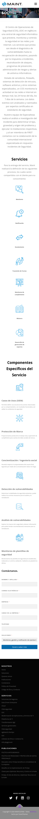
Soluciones (7, 635)
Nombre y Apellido (10, 579)
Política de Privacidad (9, 686)
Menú (35, 4)
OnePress (33, 812)
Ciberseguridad (7, 709)
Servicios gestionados (9, 726)
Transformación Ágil (8, 722)
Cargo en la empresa (11, 613)
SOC (3, 712)
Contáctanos (6, 683)
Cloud (4, 706)
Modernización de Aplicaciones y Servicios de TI (18, 716)
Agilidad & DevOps (8, 732)
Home (4, 670)
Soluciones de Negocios (9, 699)
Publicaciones (6, 680)
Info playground (7, 742)
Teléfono (5, 624)
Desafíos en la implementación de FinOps (16, 768)
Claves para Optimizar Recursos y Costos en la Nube (19, 771)
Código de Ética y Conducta (11, 690)
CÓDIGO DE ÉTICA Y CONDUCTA (12, 739)
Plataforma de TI (7, 719)
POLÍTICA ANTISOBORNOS (10, 752)
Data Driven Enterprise (9, 702)
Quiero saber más (19, 647)
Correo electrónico (10, 590)
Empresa (5, 602)
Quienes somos (7, 676)
